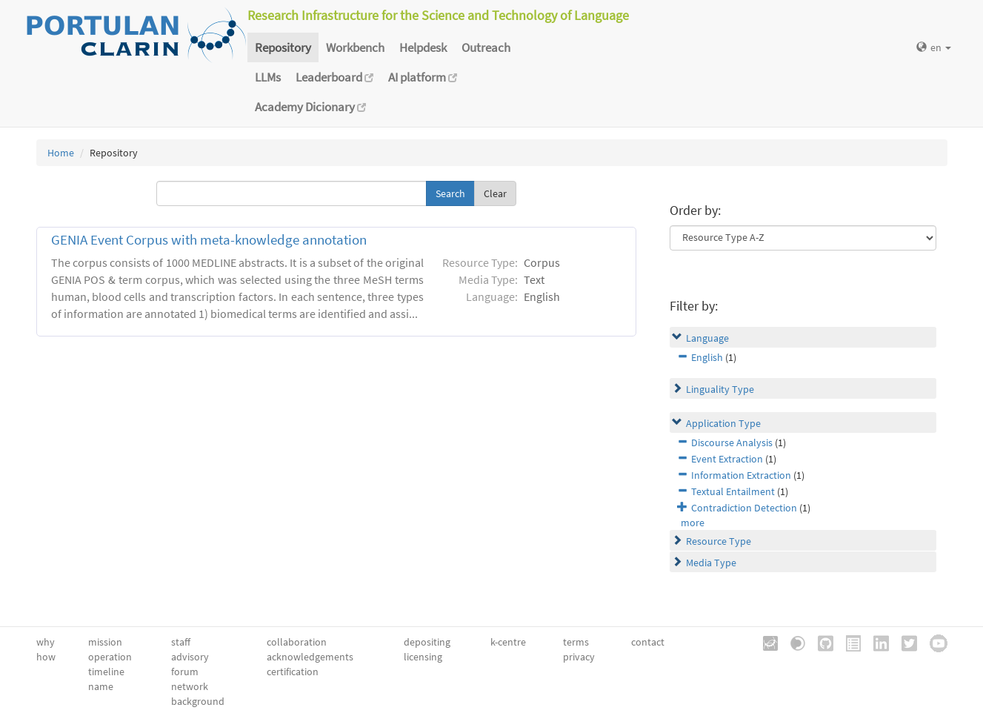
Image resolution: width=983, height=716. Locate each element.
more (692, 522)
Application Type (723, 423)
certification (293, 671)
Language (707, 338)
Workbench (355, 47)
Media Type (711, 562)
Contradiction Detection (744, 507)
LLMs (268, 77)
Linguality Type (720, 389)
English (707, 357)
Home (60, 152)
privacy (579, 656)
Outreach (485, 47)
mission (105, 642)
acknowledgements (310, 656)
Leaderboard (334, 77)
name (100, 686)
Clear (495, 193)
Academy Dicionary (310, 107)
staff (180, 642)
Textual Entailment (733, 491)
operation (110, 656)
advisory (190, 656)
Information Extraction (741, 475)
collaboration (297, 642)
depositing (427, 642)
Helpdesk (423, 47)
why (45, 642)
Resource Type (718, 541)
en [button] (933, 47)
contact (647, 642)
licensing (423, 656)
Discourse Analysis (732, 442)
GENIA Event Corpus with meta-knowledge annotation (209, 239)
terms (576, 642)
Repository (283, 47)
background (197, 701)
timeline (106, 671)
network (189, 686)
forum (185, 671)
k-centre (508, 642)
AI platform (422, 77)
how (46, 656)
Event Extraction (727, 458)
